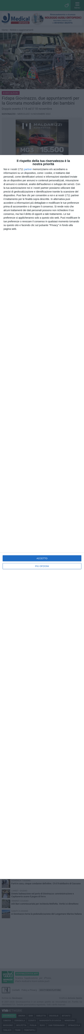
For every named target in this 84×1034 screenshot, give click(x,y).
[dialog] (42, 517)
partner (28, 169)
